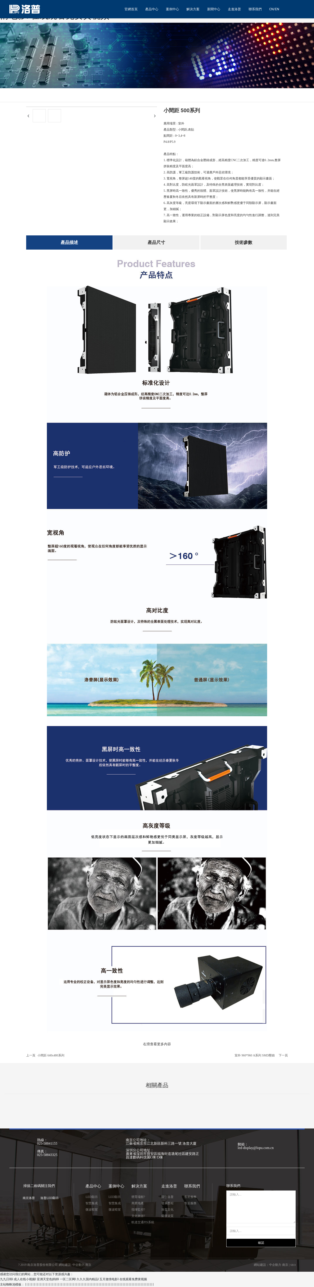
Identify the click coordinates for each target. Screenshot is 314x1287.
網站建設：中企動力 (267, 1264)
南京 (285, 1264)
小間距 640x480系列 (51, 1055)
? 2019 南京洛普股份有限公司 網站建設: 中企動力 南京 (55, 1264)
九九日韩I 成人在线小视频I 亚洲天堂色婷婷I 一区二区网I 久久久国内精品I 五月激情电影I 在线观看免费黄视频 (73, 1279)
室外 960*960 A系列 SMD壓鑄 (255, 1055)
